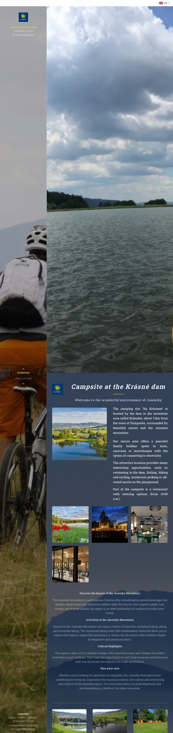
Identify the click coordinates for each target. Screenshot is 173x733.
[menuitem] (23, 372)
